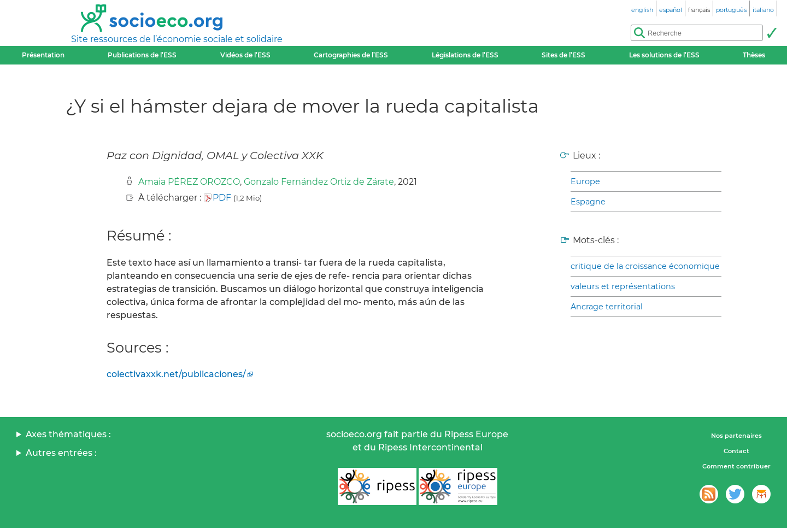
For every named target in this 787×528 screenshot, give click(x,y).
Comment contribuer (736, 466)
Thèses (754, 55)
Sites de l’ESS (563, 55)
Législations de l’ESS (465, 55)
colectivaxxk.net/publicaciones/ (176, 374)
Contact (736, 451)
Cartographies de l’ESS (351, 55)
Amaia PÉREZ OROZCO (189, 182)
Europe (585, 181)
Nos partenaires (736, 435)
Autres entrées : (61, 453)
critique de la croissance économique (645, 266)
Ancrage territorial (607, 307)
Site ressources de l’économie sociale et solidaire (177, 39)
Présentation (43, 55)
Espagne (588, 202)
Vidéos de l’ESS (245, 55)
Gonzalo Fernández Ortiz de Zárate (319, 182)
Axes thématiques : (68, 434)
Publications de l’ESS (142, 55)
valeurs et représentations (623, 286)
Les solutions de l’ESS (664, 55)
